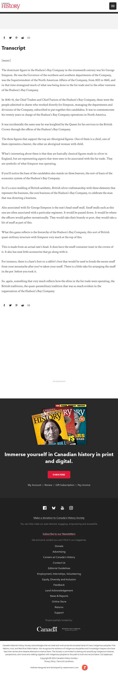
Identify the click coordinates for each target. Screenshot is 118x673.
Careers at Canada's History (59, 557)
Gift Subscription (64, 485)
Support (59, 612)
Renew (48, 485)
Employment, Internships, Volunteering (59, 573)
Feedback (59, 584)
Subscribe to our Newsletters (59, 533)
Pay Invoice (84, 485)
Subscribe (61, 474)
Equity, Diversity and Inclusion (59, 579)
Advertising (59, 551)
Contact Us (59, 562)
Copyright (44, 658)
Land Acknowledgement (59, 590)
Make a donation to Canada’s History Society (59, 517)
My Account (34, 485)
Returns (59, 607)
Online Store (59, 601)
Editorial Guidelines (59, 568)
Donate (59, 546)
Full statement (106, 654)
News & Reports (59, 595)
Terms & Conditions (65, 661)
